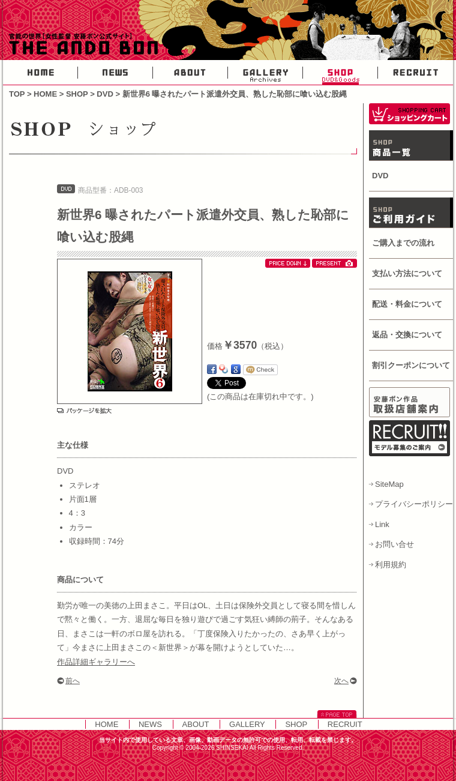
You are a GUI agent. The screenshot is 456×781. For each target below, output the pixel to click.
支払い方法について (407, 273)
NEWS (115, 72)
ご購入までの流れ (403, 242)
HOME (40, 72)
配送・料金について (407, 304)
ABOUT (190, 72)
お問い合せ (394, 544)
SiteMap (389, 484)
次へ (341, 681)
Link (382, 524)
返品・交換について (407, 334)
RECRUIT (415, 72)
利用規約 (390, 564)
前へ (72, 681)
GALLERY (265, 72)
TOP (17, 93)
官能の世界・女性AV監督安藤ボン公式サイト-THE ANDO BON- (81, 45)
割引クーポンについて (411, 365)
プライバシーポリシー (414, 503)
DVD (105, 93)
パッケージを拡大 (84, 410)
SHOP (340, 72)
